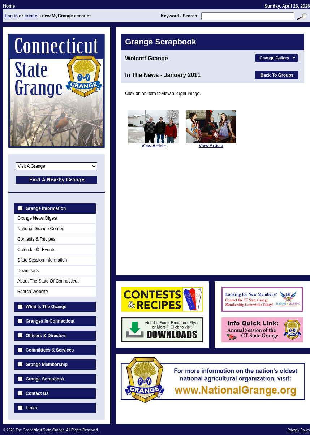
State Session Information (42, 260)
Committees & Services (50, 350)
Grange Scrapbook (45, 379)
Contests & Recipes (36, 239)
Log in (11, 15)
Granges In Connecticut (50, 321)
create (31, 15)
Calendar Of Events (36, 249)
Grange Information (46, 208)
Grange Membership (47, 364)
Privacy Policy (299, 430)
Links (31, 407)
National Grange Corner (40, 228)
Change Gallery (278, 58)
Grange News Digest (37, 218)
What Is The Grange (46, 306)
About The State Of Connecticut (47, 281)
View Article (154, 145)
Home (9, 6)
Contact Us (37, 393)
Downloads (28, 270)
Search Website (32, 291)
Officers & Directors (46, 335)
